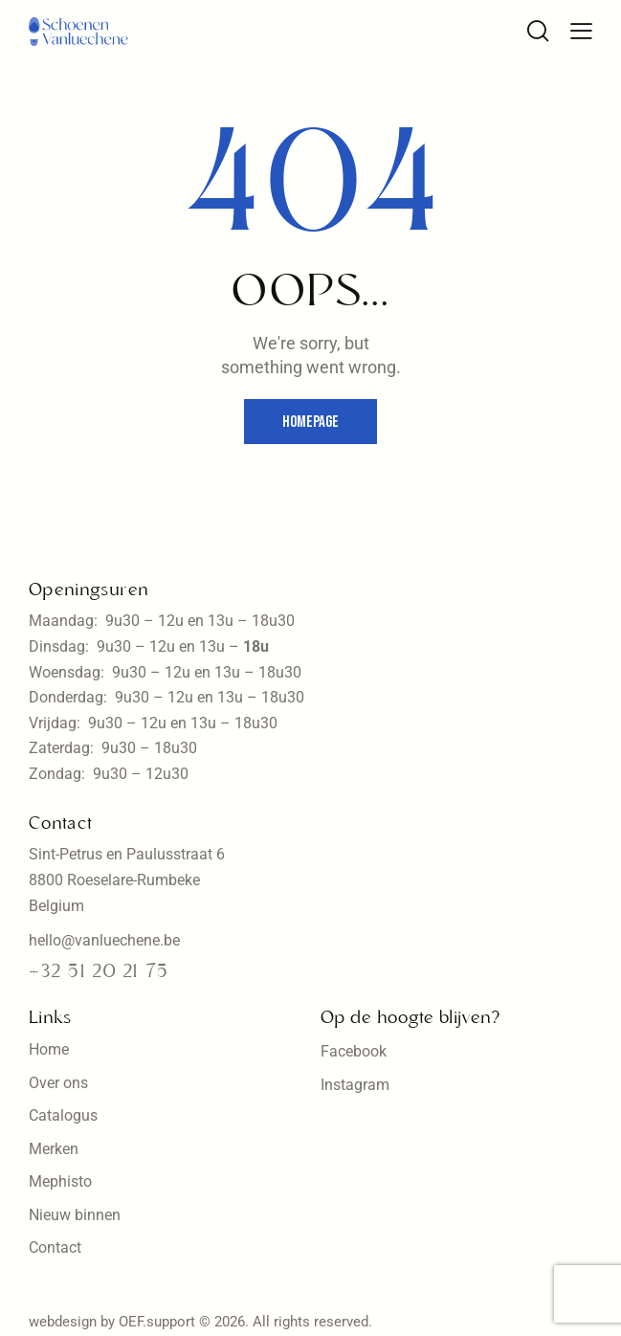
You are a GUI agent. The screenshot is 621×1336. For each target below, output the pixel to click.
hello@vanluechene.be (104, 940)
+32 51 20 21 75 (98, 972)
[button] (581, 30)
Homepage (310, 422)
